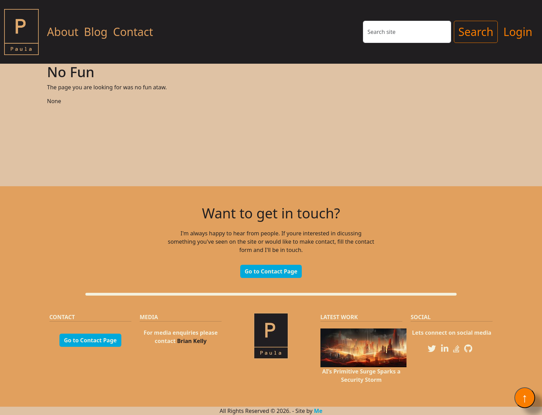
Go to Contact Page (271, 271)
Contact (133, 31)
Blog (96, 31)
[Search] (407, 32)
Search (475, 31)
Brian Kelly (192, 341)
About (62, 31)
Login (517, 31)
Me (318, 411)
